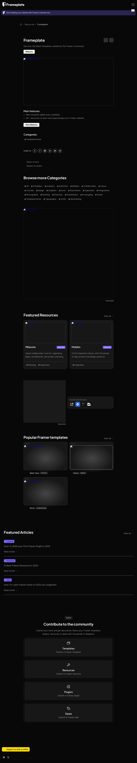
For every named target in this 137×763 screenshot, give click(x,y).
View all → (108, 212)
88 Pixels (10, 557)
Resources (29, 24)
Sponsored (62, 320)
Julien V (26, 557)
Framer (13, 560)
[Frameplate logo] (13, 4)
